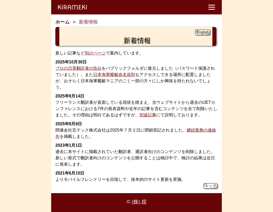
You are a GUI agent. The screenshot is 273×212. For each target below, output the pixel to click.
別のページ (95, 53)
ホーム (62, 22)
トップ (210, 186)
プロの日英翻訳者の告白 (78, 68)
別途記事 (147, 115)
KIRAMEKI (72, 7)
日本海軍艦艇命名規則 (114, 74)
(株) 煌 (139, 201)
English (203, 32)
